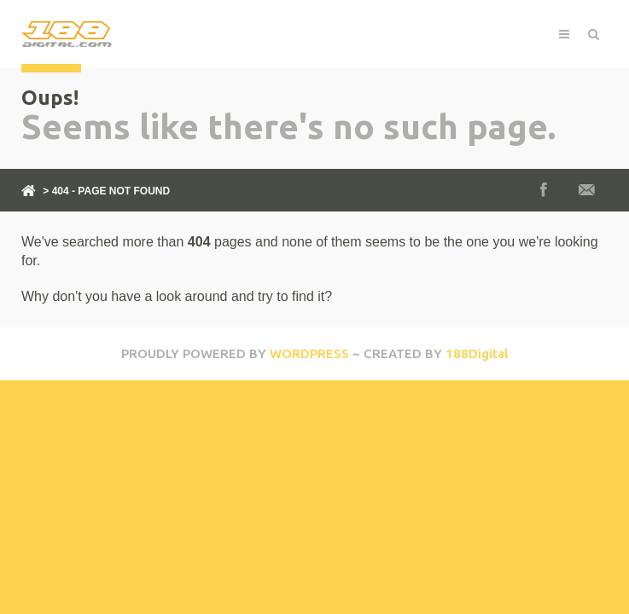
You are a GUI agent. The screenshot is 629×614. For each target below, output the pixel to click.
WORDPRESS (309, 353)
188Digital (477, 353)
